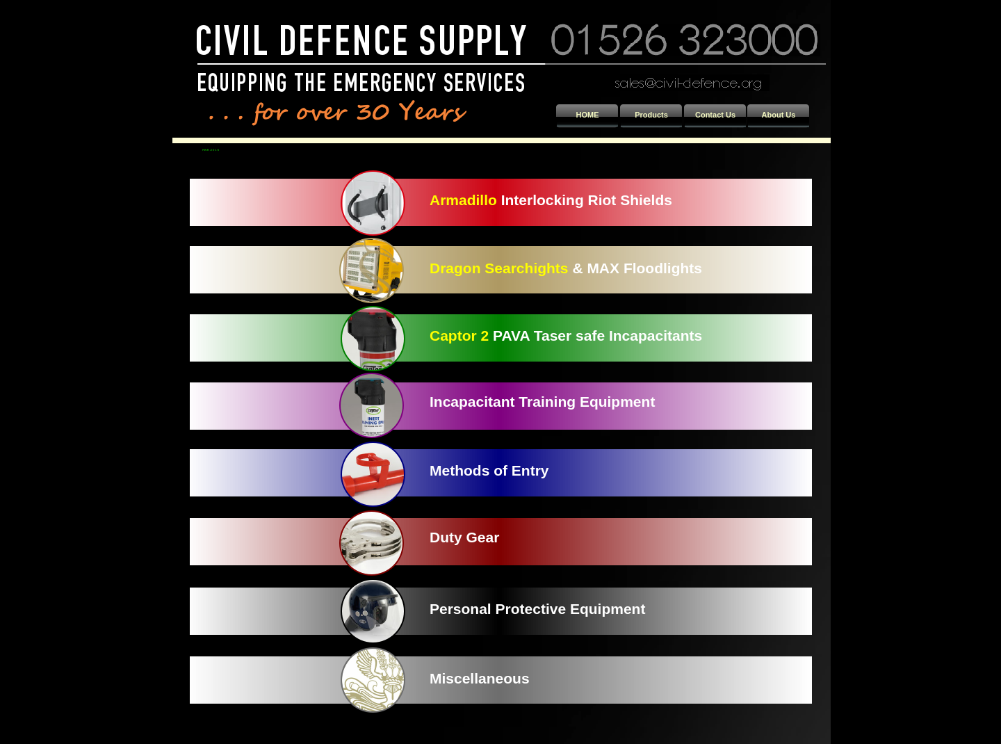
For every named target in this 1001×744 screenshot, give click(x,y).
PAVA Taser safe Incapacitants (595, 335)
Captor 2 (459, 335)
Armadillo (463, 200)
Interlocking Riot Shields (584, 200)
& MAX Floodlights (635, 268)
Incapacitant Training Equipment (542, 402)
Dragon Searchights (499, 268)
